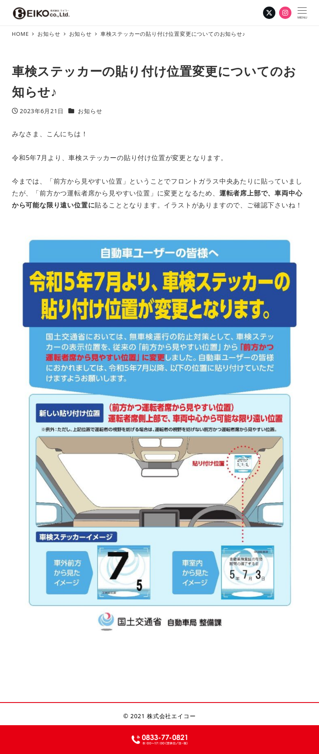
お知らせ (90, 111)
